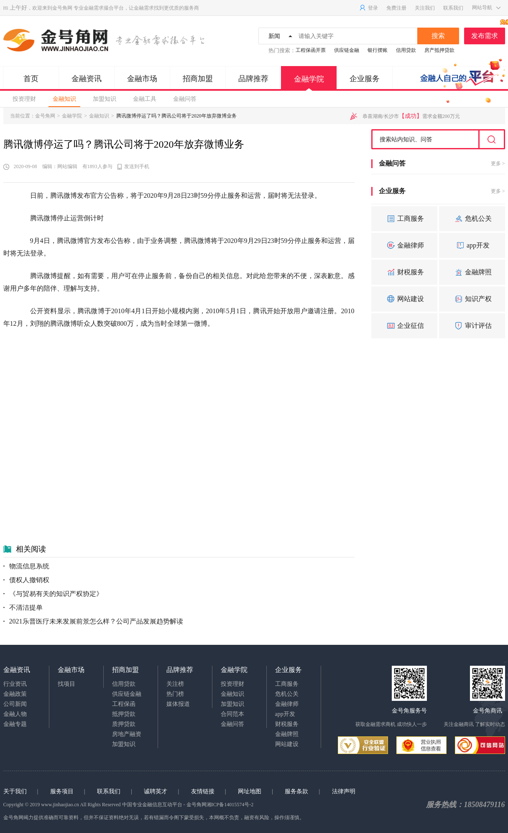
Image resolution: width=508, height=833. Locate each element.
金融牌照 (472, 272)
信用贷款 (406, 50)
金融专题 (15, 724)
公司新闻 (15, 704)
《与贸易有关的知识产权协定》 (53, 593)
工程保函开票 (311, 50)
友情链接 (202, 791)
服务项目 (62, 791)
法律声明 (343, 791)
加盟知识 (104, 99)
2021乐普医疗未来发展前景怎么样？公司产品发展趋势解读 (93, 621)
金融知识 (64, 99)
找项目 (66, 684)
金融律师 (404, 245)
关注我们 (425, 8)
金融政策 (15, 694)
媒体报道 (178, 704)
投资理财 (24, 99)
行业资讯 (15, 684)
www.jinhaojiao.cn (60, 804)
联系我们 (453, 8)
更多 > (498, 163)
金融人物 (15, 714)
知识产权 (472, 299)
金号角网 (62, 8)
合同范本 (232, 714)
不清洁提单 (23, 607)
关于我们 (15, 791)
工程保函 (123, 704)
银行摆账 (378, 50)
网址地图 (249, 791)
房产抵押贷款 (439, 50)
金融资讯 (86, 78)
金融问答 (185, 99)
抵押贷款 (123, 714)
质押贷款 (123, 724)
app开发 (472, 245)
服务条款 (296, 791)
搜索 (438, 35)
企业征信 (404, 325)
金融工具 (144, 99)
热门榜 (175, 694)
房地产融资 (126, 734)
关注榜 (175, 684)
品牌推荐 (253, 78)
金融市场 (142, 78)
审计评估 (472, 325)
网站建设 (404, 299)
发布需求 (488, 33)
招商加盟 (198, 78)
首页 (30, 78)
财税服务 (404, 272)
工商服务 (404, 218)
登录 (368, 8)
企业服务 (365, 78)
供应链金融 (346, 50)
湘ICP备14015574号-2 (230, 804)
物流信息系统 (26, 566)
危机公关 (472, 218)
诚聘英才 (155, 791)
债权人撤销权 (26, 579)
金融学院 (309, 83)
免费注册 (396, 8)
